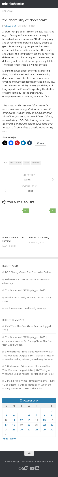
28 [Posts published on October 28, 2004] (36, 429)
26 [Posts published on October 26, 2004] (21, 429)
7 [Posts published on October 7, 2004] (36, 415)
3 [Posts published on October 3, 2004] (6, 415)
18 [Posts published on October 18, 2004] (13, 424)
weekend (36, 162)
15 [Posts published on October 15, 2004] (44, 420)
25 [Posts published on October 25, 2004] (13, 429)
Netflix (26, 162)
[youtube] (32, 468)
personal (8, 11)
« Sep (5, 438)
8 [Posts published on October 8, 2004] (44, 415)
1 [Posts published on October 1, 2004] (44, 410)
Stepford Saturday (39, 237)
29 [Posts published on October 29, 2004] (44, 429)
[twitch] (26, 468)
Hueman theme (45, 461)
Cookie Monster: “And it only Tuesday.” (26, 308)
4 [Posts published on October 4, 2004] (14, 415)
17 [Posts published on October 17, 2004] (6, 424)
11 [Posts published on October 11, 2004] (13, 420)
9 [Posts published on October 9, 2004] (51, 415)
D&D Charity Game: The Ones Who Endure (28, 272)
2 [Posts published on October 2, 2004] (51, 410)
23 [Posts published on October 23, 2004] (51, 424)
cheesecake (15, 162)
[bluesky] (21, 468)
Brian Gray (10, 26)
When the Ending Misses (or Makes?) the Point (28, 359)
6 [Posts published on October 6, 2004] (29, 415)
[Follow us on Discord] (37, 468)
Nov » (13, 438)
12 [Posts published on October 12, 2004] (21, 420)
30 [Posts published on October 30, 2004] (51, 429)
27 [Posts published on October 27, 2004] (29, 429)
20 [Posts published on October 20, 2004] (29, 424)
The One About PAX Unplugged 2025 (25, 290)
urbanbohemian (13, 4)
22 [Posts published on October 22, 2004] (44, 424)
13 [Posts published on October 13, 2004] (29, 420)
